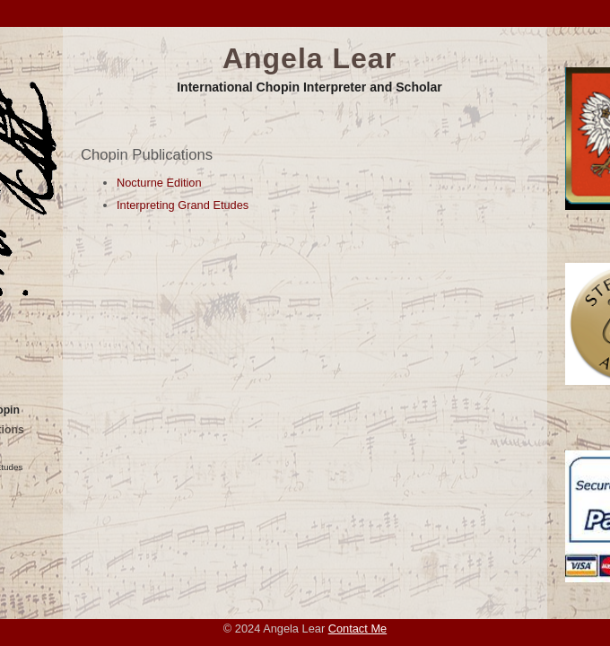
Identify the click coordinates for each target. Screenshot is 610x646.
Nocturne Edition (159, 182)
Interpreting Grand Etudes (182, 205)
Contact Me (357, 628)
